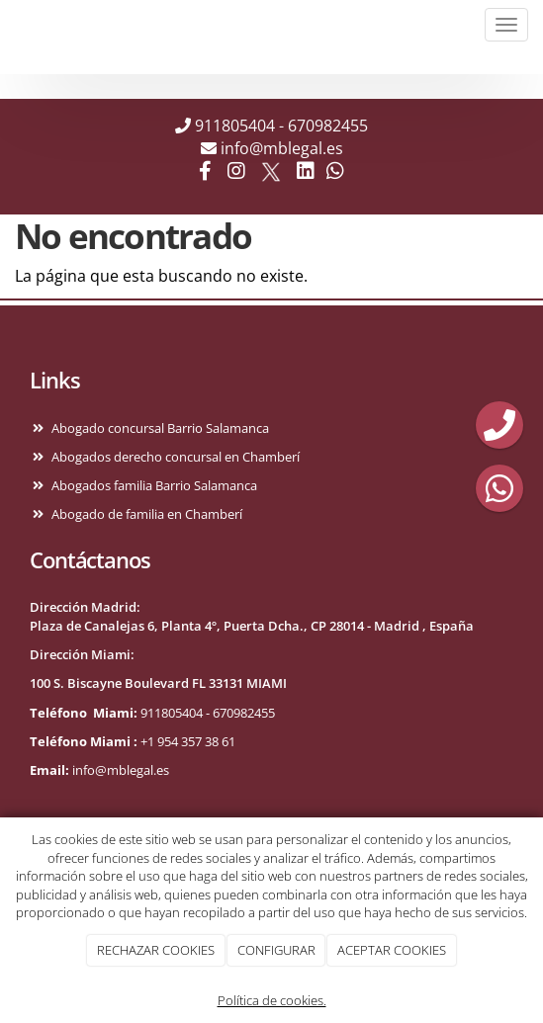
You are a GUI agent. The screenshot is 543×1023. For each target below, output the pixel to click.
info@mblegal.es (282, 148)
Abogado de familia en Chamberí (143, 514)
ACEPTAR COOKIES (391, 950)
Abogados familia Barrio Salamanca (151, 485)
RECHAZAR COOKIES (156, 950)
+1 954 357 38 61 (187, 741)
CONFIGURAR (276, 950)
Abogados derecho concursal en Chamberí (172, 457)
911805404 (235, 125)
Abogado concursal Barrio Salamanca (157, 428)
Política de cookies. (272, 1000)
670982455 (328, 125)
